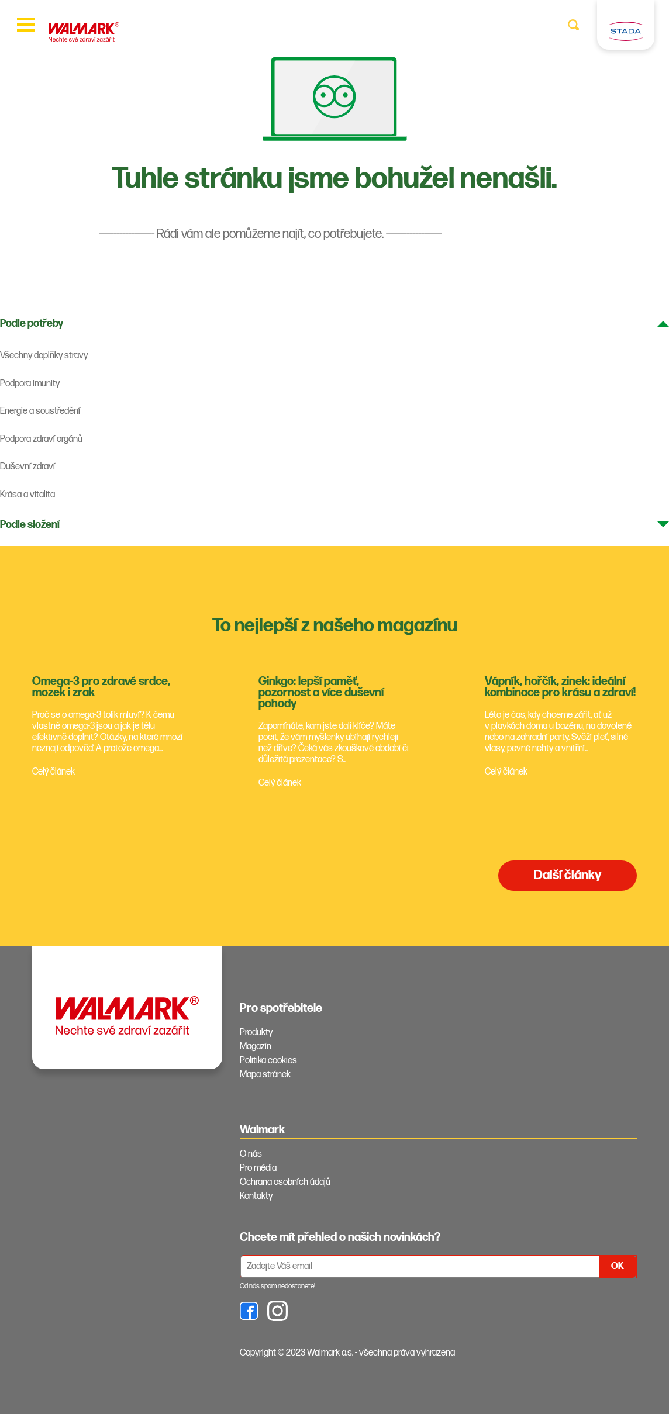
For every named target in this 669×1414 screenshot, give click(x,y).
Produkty (256, 1032)
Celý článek (53, 771)
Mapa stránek (265, 1074)
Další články (567, 875)
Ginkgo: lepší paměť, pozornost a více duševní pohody (321, 693)
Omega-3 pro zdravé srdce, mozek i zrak (101, 687)
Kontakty (256, 1196)
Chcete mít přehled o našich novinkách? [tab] (340, 1237)
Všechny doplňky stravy (44, 355)
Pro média (258, 1168)
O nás (251, 1154)
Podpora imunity (30, 383)
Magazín (255, 1046)
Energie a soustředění (40, 411)
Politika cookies (268, 1060)
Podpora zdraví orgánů (41, 439)
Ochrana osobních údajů (285, 1182)
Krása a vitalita (27, 494)
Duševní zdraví (27, 466)
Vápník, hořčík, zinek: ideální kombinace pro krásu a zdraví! (560, 687)
